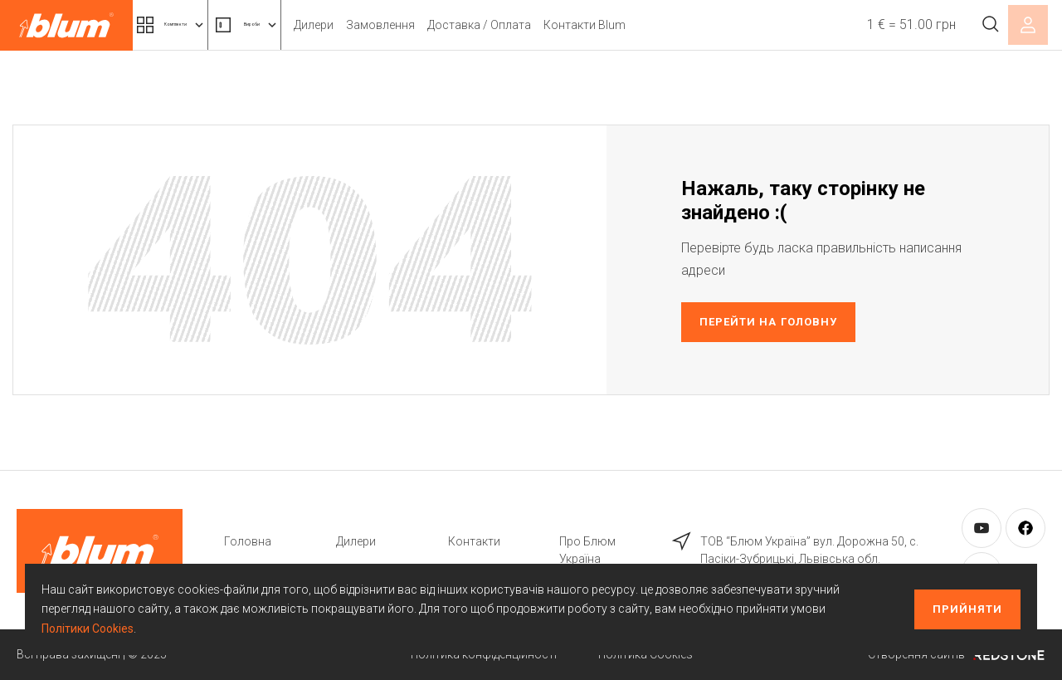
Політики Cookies (87, 628)
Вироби (319, 25)
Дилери (409, 25)
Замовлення (475, 25)
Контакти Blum (680, 25)
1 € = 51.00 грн (894, 24)
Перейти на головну (768, 322)
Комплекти (197, 25)
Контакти (474, 541)
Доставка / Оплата (574, 25)
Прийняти (967, 609)
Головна (247, 541)
